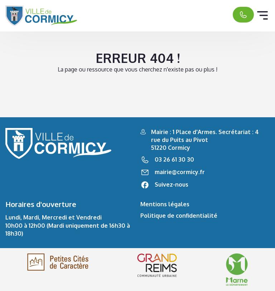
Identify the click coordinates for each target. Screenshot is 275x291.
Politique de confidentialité (178, 215)
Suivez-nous (171, 184)
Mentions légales (164, 204)
